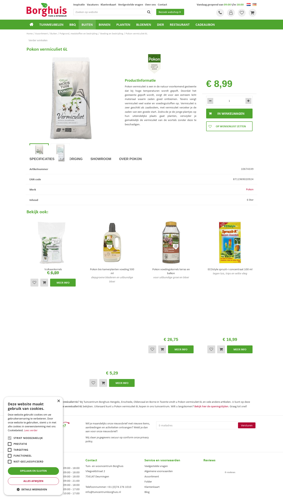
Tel (220, 13)
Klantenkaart (152, 419)
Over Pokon (130, 176)
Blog (147, 424)
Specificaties (41, 176)
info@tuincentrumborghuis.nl (103, 424)
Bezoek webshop (170, 12)
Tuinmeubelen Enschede (97, 469)
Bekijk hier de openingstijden (211, 339)
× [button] (58, 401)
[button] (33, 489)
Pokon (250, 207)
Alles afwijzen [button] (33, 481)
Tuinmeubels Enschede (96, 464)
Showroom (100, 176)
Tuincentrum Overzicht (164, 492)
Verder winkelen (38, 40)
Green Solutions (142, 492)
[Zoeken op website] (112, 12)
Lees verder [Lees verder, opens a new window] (31, 430)
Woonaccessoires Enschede (98, 473)
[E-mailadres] (206, 358)
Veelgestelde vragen (156, 398)
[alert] (33, 446)
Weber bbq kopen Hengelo (157, 469)
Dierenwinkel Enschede (155, 464)
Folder (148, 414)
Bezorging (72, 176)
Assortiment (151, 409)
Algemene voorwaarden (158, 404)
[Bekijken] (252, 13)
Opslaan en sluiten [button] (33, 470)
